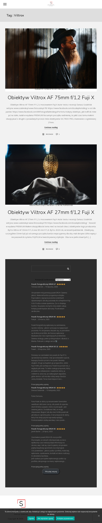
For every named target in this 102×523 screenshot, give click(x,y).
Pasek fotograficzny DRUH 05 (43, 429)
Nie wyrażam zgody (45, 518)
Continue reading (51, 127)
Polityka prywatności (65, 518)
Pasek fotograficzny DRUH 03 (43, 388)
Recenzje (49, 134)
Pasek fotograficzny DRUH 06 (43, 317)
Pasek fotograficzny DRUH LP (43, 284)
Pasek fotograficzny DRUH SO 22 (44, 346)
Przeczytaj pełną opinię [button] (40, 384)
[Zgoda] (98, 515)
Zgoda (31, 518)
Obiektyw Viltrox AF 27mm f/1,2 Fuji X (51, 212)
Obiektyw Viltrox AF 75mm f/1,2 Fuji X (51, 97)
